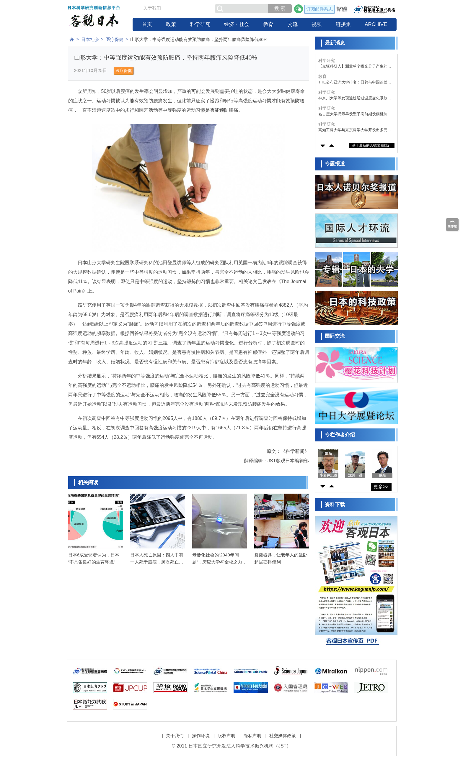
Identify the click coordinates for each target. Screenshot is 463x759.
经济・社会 (236, 24)
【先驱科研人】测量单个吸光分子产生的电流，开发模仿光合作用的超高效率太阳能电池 (354, 66)
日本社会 (90, 39)
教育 (268, 24)
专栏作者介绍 (340, 435)
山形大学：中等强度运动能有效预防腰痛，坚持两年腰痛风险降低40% (199, 39)
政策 (171, 24)
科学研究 (200, 24)
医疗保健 (114, 39)
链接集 (343, 24)
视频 (317, 24)
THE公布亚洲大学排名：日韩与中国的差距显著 (354, 82)
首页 (147, 24)
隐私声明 (252, 735)
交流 (293, 24)
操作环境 (201, 735)
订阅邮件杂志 (319, 9)
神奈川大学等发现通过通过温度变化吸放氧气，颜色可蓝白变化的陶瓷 (354, 98)
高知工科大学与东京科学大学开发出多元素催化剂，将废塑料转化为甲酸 (354, 130)
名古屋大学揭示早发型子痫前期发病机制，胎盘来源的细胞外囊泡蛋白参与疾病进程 (354, 114)
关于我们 (152, 7)
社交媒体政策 (282, 735)
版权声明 (226, 735)
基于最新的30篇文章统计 (371, 145)
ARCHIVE (376, 24)
